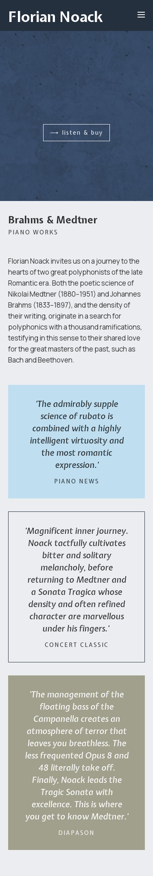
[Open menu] (141, 14)
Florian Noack (55, 16)
